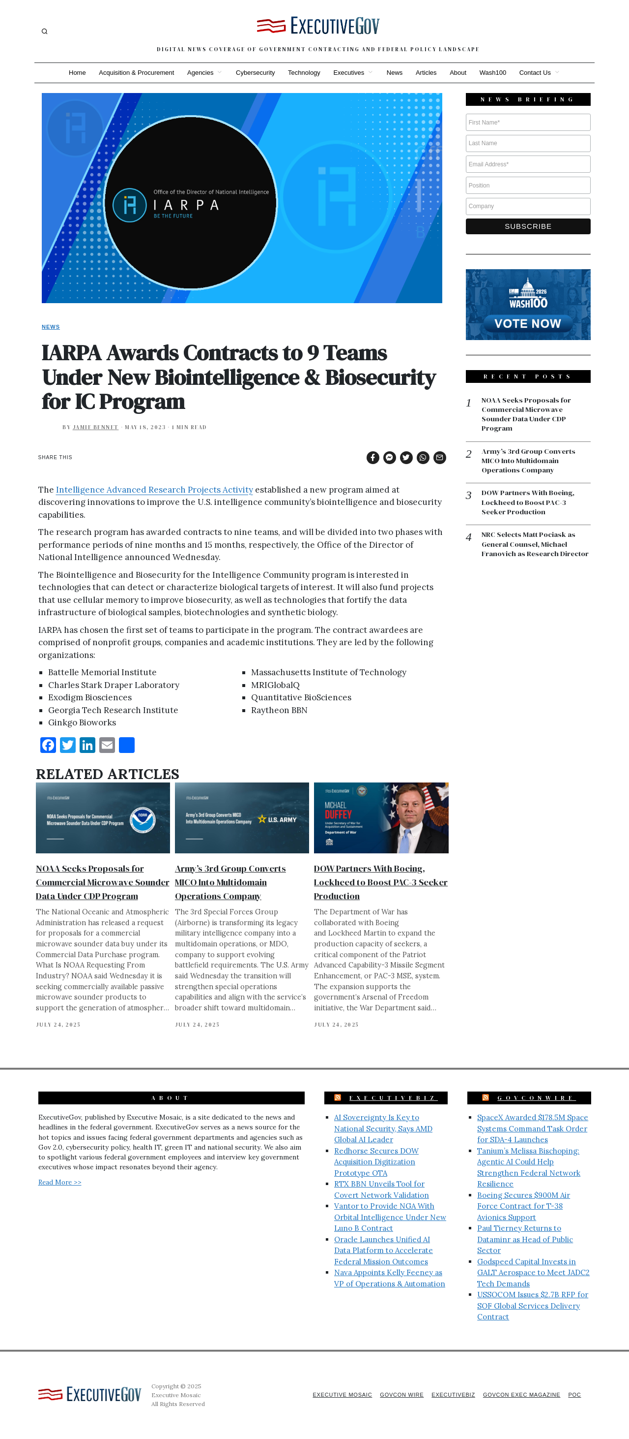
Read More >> (60, 1182)
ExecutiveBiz (393, 1098)
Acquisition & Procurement (134, 72)
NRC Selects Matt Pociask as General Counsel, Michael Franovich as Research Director (536, 546)
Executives (348, 72)
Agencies (198, 72)
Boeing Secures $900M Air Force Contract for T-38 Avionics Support (523, 1206)
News (395, 72)
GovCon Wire (397, 1395)
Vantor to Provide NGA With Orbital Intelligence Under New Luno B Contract (390, 1217)
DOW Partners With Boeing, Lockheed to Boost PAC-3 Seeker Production (381, 882)
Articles (427, 72)
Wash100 (495, 72)
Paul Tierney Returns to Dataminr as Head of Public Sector (525, 1239)
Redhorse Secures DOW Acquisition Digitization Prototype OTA (376, 1162)
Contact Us (538, 72)
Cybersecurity (253, 72)
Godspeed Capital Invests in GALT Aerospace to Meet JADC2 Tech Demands (533, 1272)
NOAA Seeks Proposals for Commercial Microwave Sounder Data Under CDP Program (103, 882)
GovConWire (536, 1098)
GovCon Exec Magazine (520, 1395)
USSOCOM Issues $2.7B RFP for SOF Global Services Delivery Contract (532, 1305)
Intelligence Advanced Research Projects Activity (154, 489)
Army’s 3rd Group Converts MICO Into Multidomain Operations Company (230, 882)
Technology (303, 72)
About (460, 72)
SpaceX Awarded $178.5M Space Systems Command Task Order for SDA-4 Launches (532, 1128)
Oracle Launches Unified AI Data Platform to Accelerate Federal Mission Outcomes (383, 1250)
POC (574, 1395)
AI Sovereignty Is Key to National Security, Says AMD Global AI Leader (383, 1128)
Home (74, 72)
